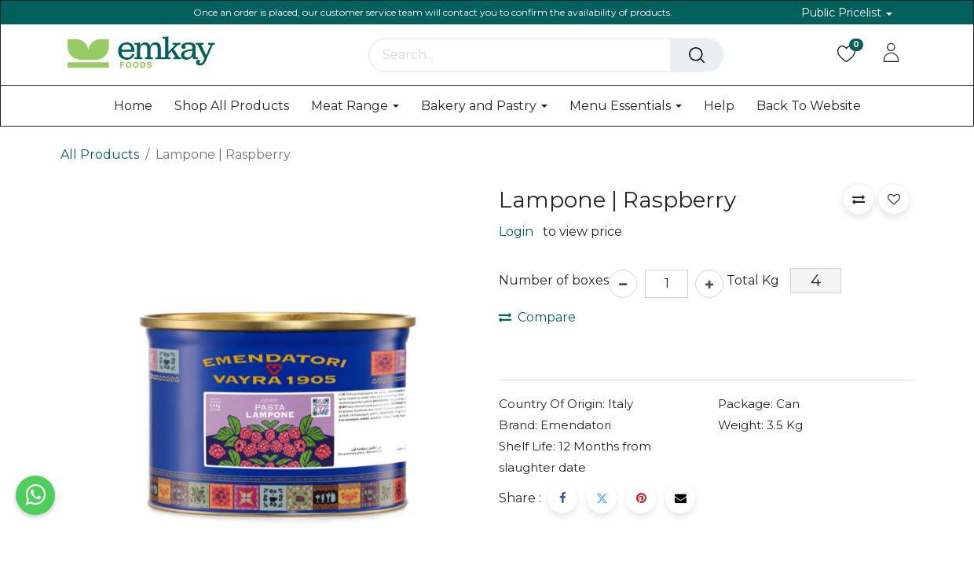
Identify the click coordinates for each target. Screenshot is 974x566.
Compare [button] (537, 317)
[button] (858, 199)
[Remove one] (623, 284)
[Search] (696, 55)
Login (516, 231)
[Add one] (709, 284)
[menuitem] (133, 106)
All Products (99, 154)
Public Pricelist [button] (842, 13)
